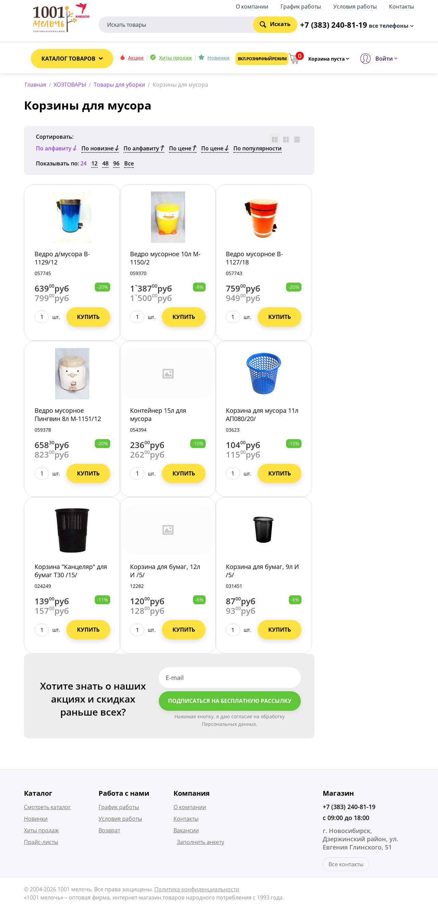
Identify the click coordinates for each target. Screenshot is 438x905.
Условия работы (355, 6)
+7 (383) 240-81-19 (349, 808)
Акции (136, 57)
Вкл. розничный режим (262, 59)
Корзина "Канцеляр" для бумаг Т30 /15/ (71, 572)
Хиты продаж (175, 57)
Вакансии (186, 831)
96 (116, 164)
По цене (182, 149)
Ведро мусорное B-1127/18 (254, 259)
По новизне (100, 149)
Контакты (401, 6)
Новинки (218, 57)
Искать (275, 24)
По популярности (257, 149)
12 (94, 164)
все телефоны (389, 25)
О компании (252, 6)
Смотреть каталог (47, 808)
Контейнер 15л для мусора (158, 415)
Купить (88, 318)
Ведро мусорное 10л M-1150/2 (165, 259)
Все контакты (345, 865)
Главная (35, 84)
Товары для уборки (119, 84)
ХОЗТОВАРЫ (70, 84)
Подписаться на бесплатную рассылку (230, 702)
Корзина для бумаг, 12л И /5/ (165, 572)
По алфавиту (144, 149)
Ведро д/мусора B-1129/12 (62, 259)
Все (129, 164)
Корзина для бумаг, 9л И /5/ (262, 572)
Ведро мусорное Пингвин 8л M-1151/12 (68, 415)
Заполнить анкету (200, 843)
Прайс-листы (41, 843)
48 (105, 164)
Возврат (109, 831)
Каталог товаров (68, 58)
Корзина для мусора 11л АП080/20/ (262, 415)
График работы (301, 6)
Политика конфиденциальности (196, 890)
